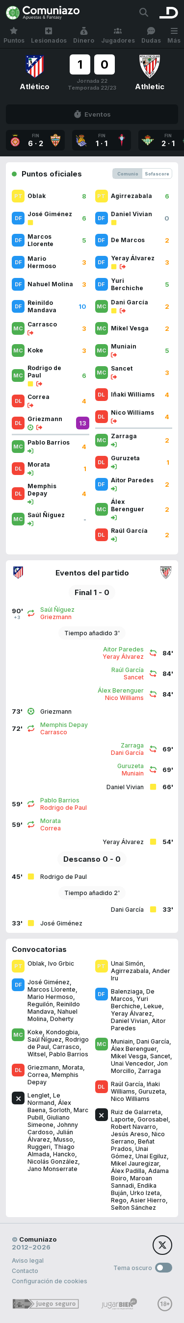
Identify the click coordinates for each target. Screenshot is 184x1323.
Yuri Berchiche (129, 1002)
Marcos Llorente (51, 989)
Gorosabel (152, 1119)
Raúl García (127, 1084)
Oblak (36, 963)
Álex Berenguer (134, 1048)
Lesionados (49, 35)
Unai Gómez (129, 1152)
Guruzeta (151, 1091)
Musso (63, 1139)
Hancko (64, 1154)
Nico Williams (130, 1098)
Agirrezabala (130, 970)
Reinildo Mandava (53, 1007)
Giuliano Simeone (48, 1121)
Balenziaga (127, 991)
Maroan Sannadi (131, 1181)
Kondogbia (62, 1032)
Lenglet (38, 1095)
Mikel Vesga (129, 1056)
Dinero (83, 35)
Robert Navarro (133, 1126)
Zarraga (149, 1070)
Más (174, 35)
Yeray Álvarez (131, 1013)
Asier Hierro (148, 1200)
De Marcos (133, 995)
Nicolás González (52, 1161)
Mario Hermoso (50, 996)
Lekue (153, 1006)
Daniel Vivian (129, 1020)
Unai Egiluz (151, 1156)
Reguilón (40, 1004)
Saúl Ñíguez (44, 1039)
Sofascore (157, 173)
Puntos (14, 35)
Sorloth (59, 1110)
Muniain (122, 1041)
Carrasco (66, 1046)
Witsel (36, 1054)
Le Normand (43, 1099)
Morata (72, 1067)
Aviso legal (28, 1260)
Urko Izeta (145, 1193)
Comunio (127, 173)
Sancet (160, 1056)
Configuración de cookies (49, 1281)
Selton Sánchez (133, 1207)
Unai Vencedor (132, 1063)
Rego (119, 1200)
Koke (35, 1032)
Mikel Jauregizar (135, 1163)
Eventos (92, 114)
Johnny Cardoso (52, 1128)
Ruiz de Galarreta (136, 1112)
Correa (37, 1074)
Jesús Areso (129, 1134)
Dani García (152, 1041)
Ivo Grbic (61, 963)
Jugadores (118, 35)
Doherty (62, 1019)
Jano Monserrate (52, 1169)
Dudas (151, 35)
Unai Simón (127, 963)
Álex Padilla (128, 1170)
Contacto (25, 1270)
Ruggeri (39, 1146)
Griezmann (43, 1067)
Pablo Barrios (68, 1054)
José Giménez (48, 982)
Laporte (122, 1119)
